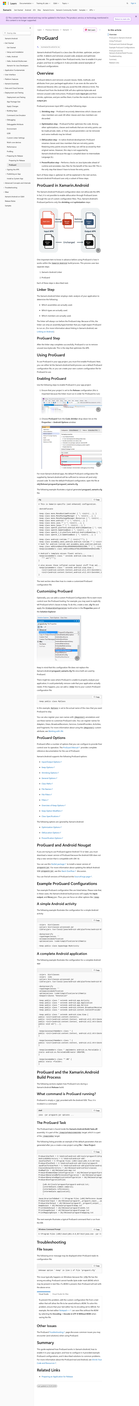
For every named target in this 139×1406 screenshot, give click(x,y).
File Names (46, 789)
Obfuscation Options (50, 832)
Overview (113, 34)
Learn (39, 30)
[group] (69, 540)
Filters (44, 800)
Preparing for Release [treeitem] (17, 160)
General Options (49, 778)
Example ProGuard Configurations (122, 47)
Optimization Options (51, 827)
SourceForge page (82, 876)
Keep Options (47, 767)
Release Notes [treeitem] (10, 201)
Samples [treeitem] (8, 205)
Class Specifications (50, 816)
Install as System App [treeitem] (15, 178)
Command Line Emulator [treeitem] (16, 115)
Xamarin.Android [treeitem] (11, 38)
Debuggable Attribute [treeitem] (15, 124)
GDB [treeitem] (8, 133)
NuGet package (57, 864)
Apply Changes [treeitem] (12, 106)
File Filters (46, 794)
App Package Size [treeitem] (13, 101)
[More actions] (100, 30)
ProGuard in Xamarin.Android (120, 38)
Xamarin (66, 30)
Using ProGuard (115, 41)
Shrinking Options (49, 772)
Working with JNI (55, 731)
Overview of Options (53, 805)
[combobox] (17, 33)
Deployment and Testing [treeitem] (16, 97)
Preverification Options (51, 838)
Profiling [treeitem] (10, 151)
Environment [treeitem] (12, 129)
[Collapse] (30, 28)
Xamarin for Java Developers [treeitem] (17, 65)
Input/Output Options (51, 761)
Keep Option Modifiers (51, 810)
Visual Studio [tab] (44, 1294)
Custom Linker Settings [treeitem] (16, 138)
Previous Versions (52, 30)
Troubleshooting (56, 1332)
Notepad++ (64, 1310)
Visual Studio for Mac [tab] (60, 1294)
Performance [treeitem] (11, 147)
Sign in (133, 3)
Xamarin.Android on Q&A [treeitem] (14, 196)
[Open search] (127, 3)
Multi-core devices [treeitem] (14, 142)
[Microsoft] (4, 3)
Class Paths (46, 783)
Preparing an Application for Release (57, 1376)
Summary (113, 59)
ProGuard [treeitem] (12, 165)
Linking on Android (45, 331)
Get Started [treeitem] (11, 47)
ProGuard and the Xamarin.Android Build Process (120, 51)
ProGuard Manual (70, 747)
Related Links (114, 62)
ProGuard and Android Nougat (121, 44)
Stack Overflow (67, 871)
